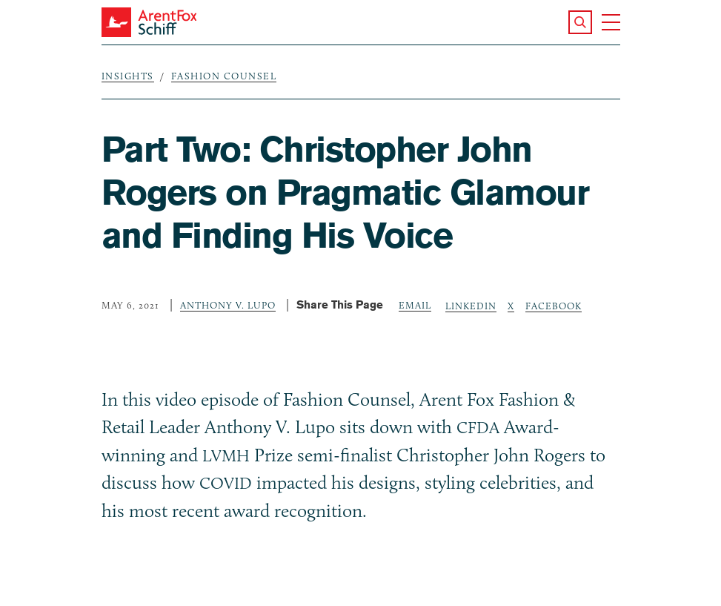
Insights (128, 76)
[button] (580, 22)
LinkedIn (470, 306)
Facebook (553, 306)
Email (415, 305)
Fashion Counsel (224, 76)
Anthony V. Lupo (228, 305)
